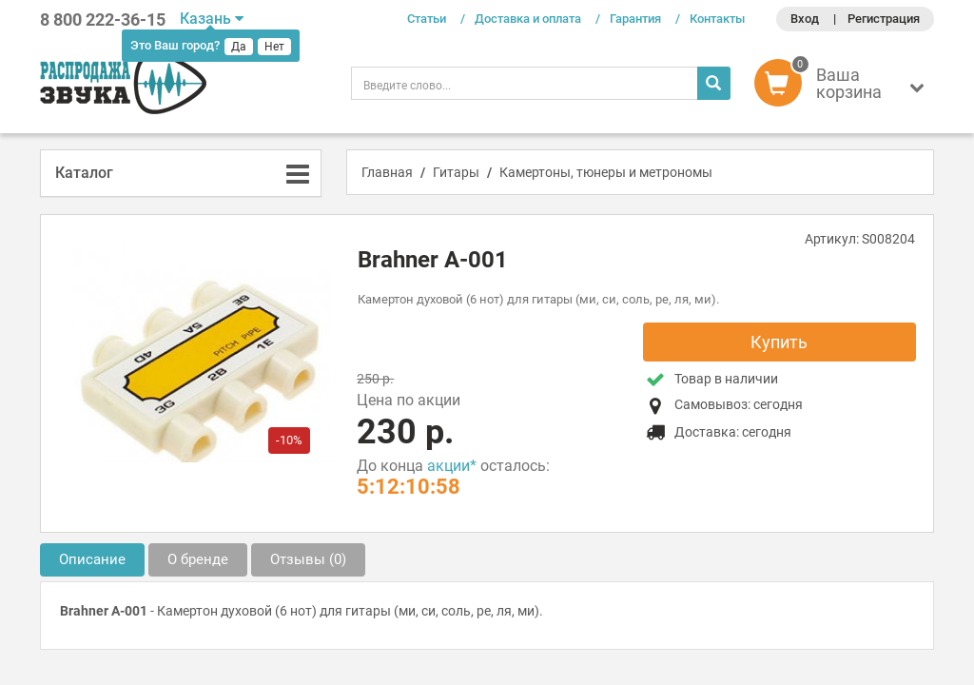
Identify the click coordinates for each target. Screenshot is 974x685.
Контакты (717, 18)
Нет (274, 46)
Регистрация (883, 18)
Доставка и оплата (528, 18)
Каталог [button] (84, 173)
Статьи (426, 18)
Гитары (456, 172)
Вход (804, 18)
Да (238, 46)
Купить (779, 342)
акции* (452, 466)
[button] (844, 87)
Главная (387, 172)
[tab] (181, 173)
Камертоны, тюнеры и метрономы (605, 172)
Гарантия (635, 18)
